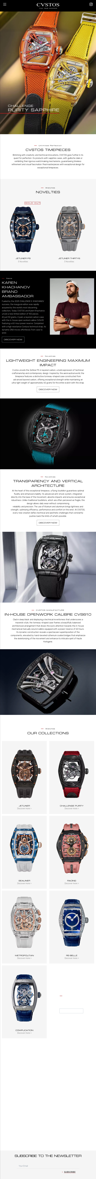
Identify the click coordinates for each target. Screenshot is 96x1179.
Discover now (13, 339)
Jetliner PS (23, 258)
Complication (24, 1030)
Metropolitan (24, 955)
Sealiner (24, 880)
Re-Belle (71, 955)
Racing (71, 880)
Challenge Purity (72, 806)
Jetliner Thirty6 (69, 258)
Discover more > (24, 808)
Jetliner (24, 806)
